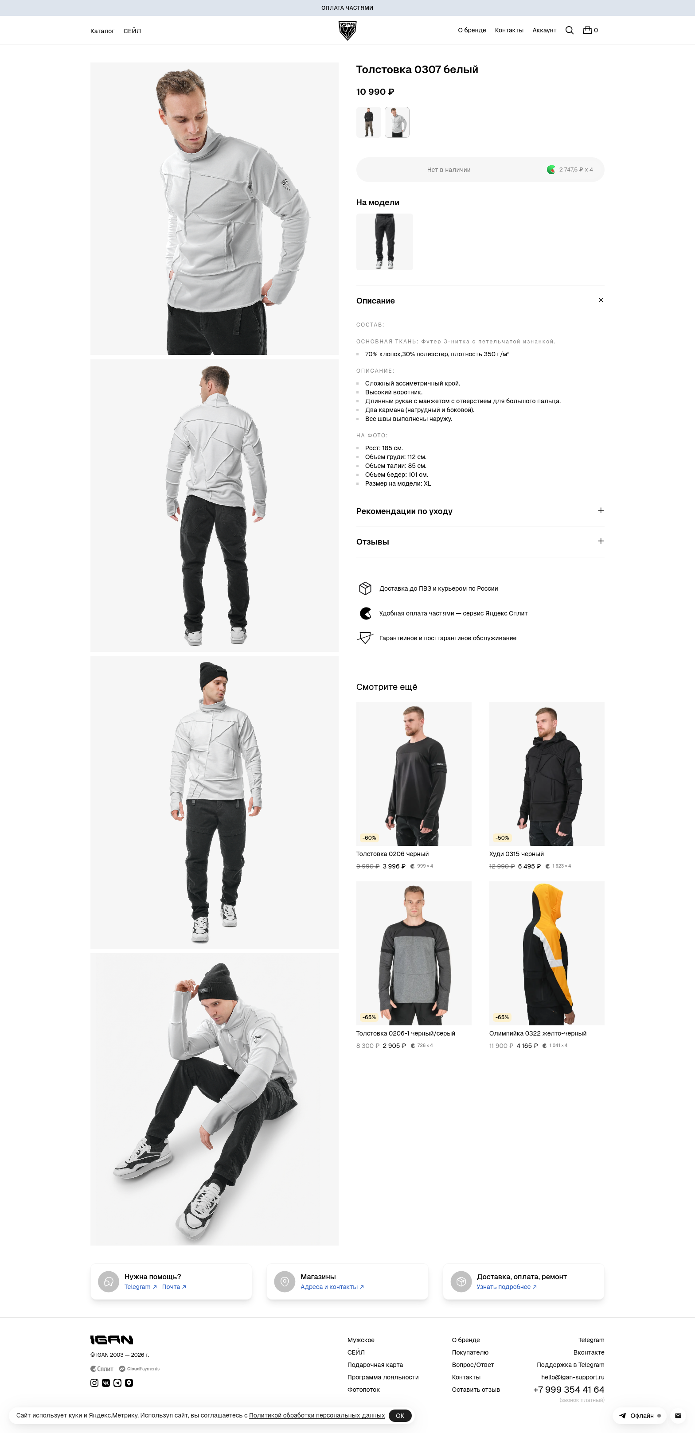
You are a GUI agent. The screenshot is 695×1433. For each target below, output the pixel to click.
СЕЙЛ (132, 31)
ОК (400, 1416)
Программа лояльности (383, 1377)
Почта (174, 1287)
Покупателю (470, 1352)
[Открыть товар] (384, 242)
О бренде (472, 30)
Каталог (102, 31)
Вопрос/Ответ (473, 1365)
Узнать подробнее (507, 1287)
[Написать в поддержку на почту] (678, 1416)
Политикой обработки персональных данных (317, 1415)
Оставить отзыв (476, 1390)
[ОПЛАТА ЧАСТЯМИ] (347, 8)
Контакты (509, 30)
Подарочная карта (375, 1365)
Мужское (361, 1340)
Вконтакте (589, 1352)
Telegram (141, 1287)
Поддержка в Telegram (571, 1365)
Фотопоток (364, 1390)
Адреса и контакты (332, 1287)
